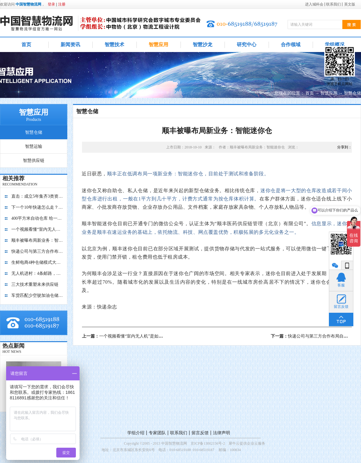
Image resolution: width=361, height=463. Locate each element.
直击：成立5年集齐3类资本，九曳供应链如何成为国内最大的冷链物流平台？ (37, 196)
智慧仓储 (352, 93)
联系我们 (178, 433)
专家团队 (157, 433)
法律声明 (221, 433)
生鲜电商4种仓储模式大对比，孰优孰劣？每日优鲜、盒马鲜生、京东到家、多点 (37, 262)
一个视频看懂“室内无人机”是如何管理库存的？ (37, 229)
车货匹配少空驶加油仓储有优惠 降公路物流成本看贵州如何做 (37, 295)
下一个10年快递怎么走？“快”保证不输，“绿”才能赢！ (37, 207)
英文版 (349, 4)
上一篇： (135, 336)
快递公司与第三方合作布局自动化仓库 (37, 251)
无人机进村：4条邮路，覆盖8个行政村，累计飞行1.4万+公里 (37, 273)
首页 (26, 44)
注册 (61, 4)
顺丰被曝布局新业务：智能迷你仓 (37, 240)
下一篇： (316, 336)
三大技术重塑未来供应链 (34, 284)
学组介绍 (135, 433)
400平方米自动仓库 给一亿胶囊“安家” (37, 218)
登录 (51, 4)
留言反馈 (200, 433)
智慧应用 (328, 93)
